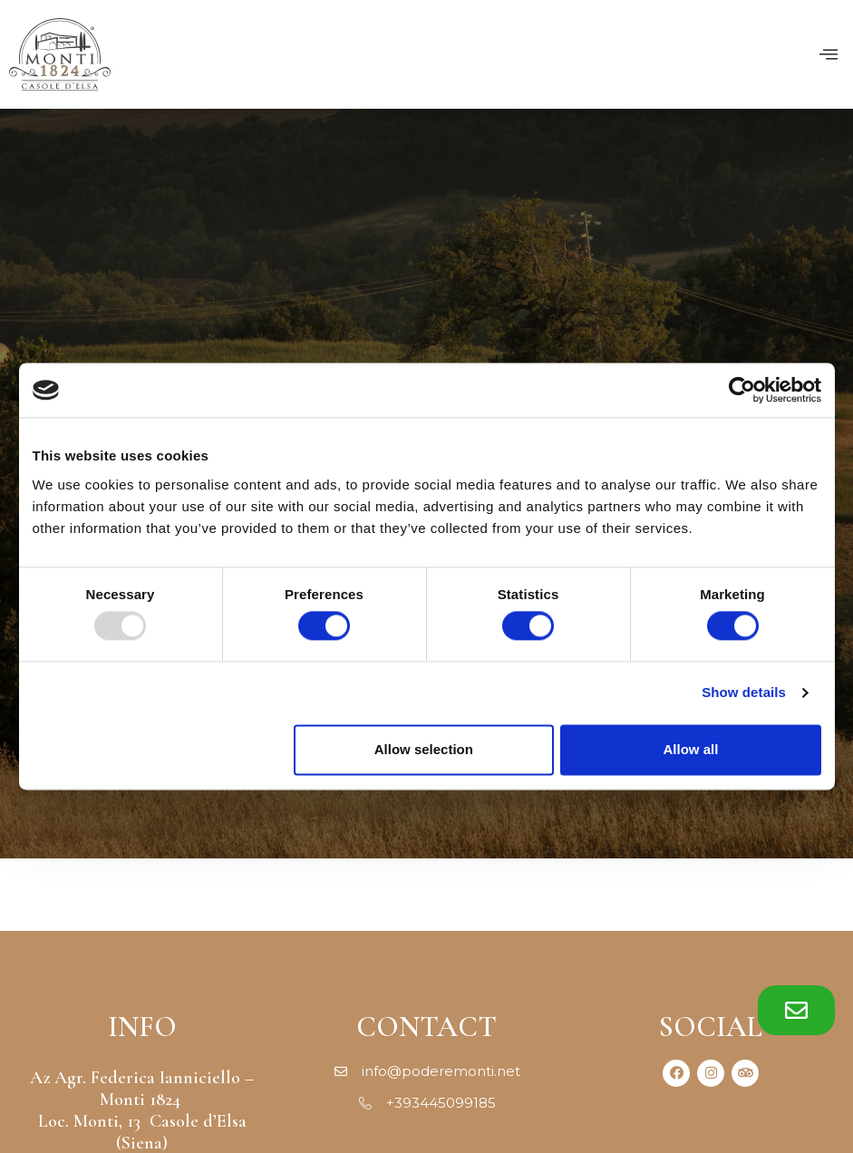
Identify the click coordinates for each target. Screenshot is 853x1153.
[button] (796, 1010)
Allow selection (423, 749)
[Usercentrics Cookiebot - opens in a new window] (742, 389)
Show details (744, 693)
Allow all (691, 749)
